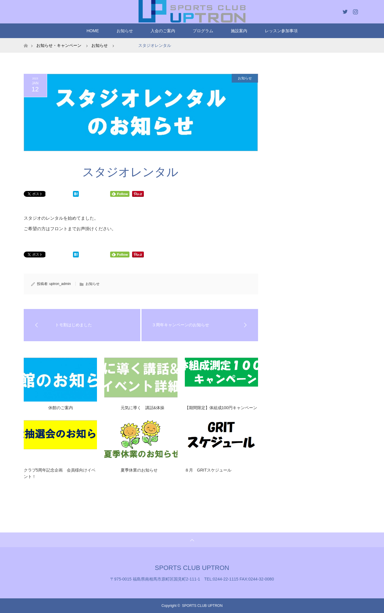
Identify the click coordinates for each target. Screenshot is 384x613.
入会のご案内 (163, 30)
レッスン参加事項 (281, 30)
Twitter (344, 10)
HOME (93, 30)
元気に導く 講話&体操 (134, 407)
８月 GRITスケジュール (208, 470)
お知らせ (125, 30)
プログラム (203, 30)
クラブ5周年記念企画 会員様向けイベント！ (60, 473)
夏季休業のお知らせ (131, 470)
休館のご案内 (48, 407)
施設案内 (239, 30)
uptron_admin (60, 284)
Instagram (354, 10)
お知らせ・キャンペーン (58, 45)
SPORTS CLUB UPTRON (192, 567)
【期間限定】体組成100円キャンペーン (221, 407)
